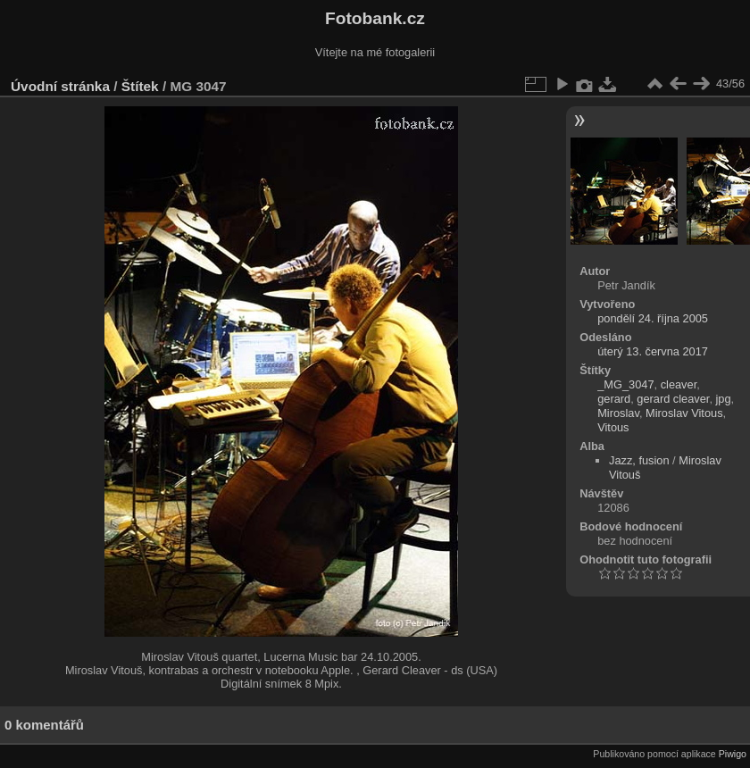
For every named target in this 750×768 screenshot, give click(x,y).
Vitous (613, 427)
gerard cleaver (673, 398)
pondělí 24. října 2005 (652, 318)
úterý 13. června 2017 (652, 351)
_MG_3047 (625, 384)
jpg (723, 398)
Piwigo (732, 753)
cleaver (679, 384)
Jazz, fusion (639, 460)
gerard (613, 398)
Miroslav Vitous (684, 413)
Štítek (140, 86)
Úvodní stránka (60, 86)
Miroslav (618, 413)
